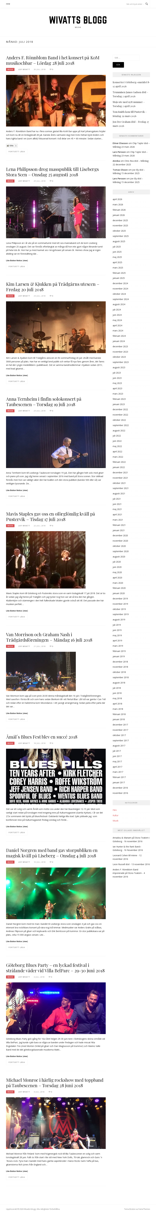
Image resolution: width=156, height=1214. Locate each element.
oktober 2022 (119, 420)
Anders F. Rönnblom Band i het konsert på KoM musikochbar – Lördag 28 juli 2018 (53, 60)
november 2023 (120, 351)
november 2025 (120, 225)
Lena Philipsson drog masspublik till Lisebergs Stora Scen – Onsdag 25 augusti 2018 (52, 172)
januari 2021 (119, 530)
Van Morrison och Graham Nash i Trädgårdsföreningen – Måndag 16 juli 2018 (49, 637)
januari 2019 (119, 656)
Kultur (115, 815)
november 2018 (120, 666)
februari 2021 (119, 525)
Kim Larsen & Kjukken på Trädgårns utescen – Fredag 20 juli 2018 (52, 286)
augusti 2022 (119, 430)
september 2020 (121, 551)
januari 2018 (119, 719)
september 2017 (121, 740)
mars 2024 (118, 330)
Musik (10, 69)
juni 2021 (117, 504)
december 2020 (120, 535)
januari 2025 (119, 278)
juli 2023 (117, 372)
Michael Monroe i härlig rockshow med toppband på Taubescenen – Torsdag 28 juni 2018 (54, 1082)
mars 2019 (118, 645)
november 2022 (120, 414)
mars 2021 (118, 519)
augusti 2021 (119, 493)
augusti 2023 (119, 367)
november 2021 (120, 477)
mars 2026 (118, 204)
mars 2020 (118, 582)
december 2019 (120, 598)
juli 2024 (117, 309)
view (25, 261)
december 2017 (120, 724)
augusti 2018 (119, 682)
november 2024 (120, 288)
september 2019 (121, 614)
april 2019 (117, 640)
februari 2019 (119, 651)
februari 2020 (119, 588)
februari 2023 (119, 399)
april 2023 (117, 388)
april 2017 (117, 766)
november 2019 (120, 603)
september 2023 (121, 362)
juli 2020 (117, 561)
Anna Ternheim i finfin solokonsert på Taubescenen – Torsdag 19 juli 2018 (43, 401)
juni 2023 (117, 378)
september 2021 (121, 488)
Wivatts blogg (78, 19)
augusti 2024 (119, 304)
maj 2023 (117, 383)
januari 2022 (119, 467)
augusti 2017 (119, 745)
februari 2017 (119, 777)
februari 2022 (119, 461)
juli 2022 (117, 435)
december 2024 (120, 283)
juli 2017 (117, 750)
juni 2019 (117, 630)
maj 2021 (117, 509)
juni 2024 (117, 314)
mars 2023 (118, 393)
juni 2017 (117, 756)
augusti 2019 (119, 619)
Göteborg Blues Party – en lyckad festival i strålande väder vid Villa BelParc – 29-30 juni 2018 (55, 967)
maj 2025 (117, 257)
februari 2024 (119, 335)
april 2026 (117, 199)
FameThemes (144, 1209)
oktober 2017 (119, 735)
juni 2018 (117, 693)
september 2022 (121, 425)
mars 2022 (118, 456)
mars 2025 (118, 267)
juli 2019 (117, 624)
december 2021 (120, 472)
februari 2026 (119, 209)
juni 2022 (117, 440)
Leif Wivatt (24, 69)
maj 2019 (117, 635)
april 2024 (117, 325)
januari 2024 (119, 341)
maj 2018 (117, 698)
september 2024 (121, 299)
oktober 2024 (119, 293)
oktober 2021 (119, 483)
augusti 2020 (119, 556)
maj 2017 (117, 761)
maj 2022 (117, 446)
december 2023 (120, 346)
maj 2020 (117, 572)
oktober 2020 (119, 546)
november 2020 (120, 540)
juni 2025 (117, 251)
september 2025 (121, 236)
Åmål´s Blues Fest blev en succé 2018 (41, 737)
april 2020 (117, 577)
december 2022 (120, 409)
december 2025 (120, 220)
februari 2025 (119, 272)
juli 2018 (117, 687)
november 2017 (120, 729)
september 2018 (121, 677)
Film (115, 810)
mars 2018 (118, 708)
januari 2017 (119, 782)
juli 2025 (117, 246)
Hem (8, 4)
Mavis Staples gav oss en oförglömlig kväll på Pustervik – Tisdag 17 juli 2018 (50, 516)
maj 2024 (117, 320)
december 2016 (120, 787)
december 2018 (120, 661)
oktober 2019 (119, 609)
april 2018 (117, 703)
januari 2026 (119, 215)
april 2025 (117, 262)
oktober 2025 (119, 230)
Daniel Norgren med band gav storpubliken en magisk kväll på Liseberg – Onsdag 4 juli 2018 (51, 853)
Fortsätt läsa (17, 151)
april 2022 (117, 451)
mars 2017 (118, 771)
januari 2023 (119, 404)
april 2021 (117, 514)
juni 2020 (117, 567)
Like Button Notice (14, 261)
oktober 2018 (119, 672)
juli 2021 (117, 498)
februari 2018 (119, 714)
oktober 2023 (119, 356)
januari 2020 (119, 593)
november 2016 (120, 793)
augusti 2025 (119, 241)
